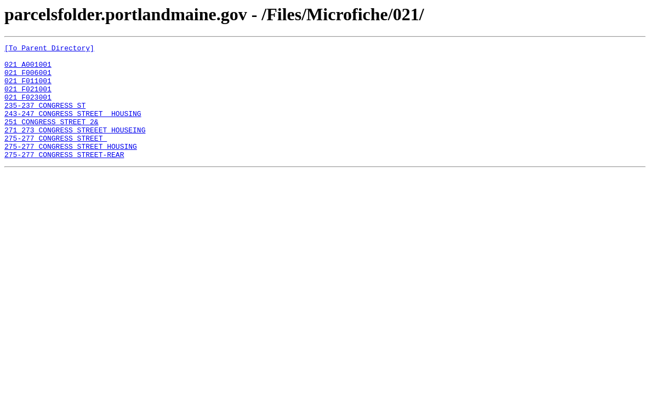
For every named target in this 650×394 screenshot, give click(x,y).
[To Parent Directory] (49, 49)
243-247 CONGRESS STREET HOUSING (72, 128)
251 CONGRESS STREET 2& (51, 138)
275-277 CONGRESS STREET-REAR (64, 177)
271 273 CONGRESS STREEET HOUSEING (74, 148)
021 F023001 (28, 108)
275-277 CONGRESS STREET (55, 158)
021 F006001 (28, 79)
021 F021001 (28, 98)
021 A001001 (28, 69)
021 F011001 (28, 89)
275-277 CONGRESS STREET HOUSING (70, 167)
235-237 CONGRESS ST (44, 118)
